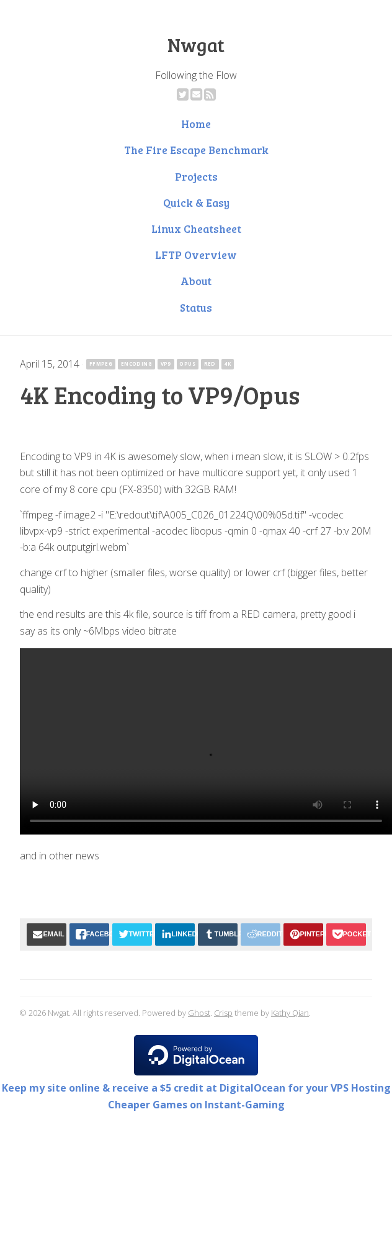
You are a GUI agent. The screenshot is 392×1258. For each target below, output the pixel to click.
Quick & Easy (196, 202)
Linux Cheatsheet (196, 228)
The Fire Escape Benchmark (196, 149)
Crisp (223, 1012)
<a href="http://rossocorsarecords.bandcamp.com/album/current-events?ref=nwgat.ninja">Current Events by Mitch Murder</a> (196, 886)
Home (196, 123)
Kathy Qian (290, 1012)
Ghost (199, 1012)
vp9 (166, 363)
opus (187, 363)
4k (227, 363)
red (210, 363)
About (196, 280)
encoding (136, 363)
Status (196, 307)
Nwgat (196, 45)
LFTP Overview (196, 254)
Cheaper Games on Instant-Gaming (196, 1104)
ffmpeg (100, 363)
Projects (196, 176)
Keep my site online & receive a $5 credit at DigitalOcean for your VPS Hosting (196, 1088)
